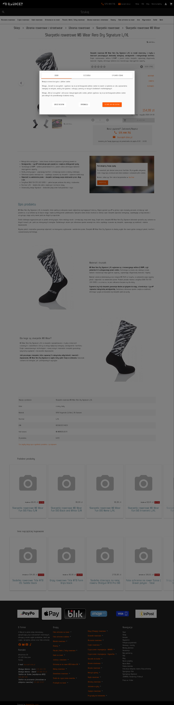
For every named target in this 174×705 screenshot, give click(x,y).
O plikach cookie (117, 75)
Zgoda (56, 75)
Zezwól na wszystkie (112, 104)
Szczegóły (87, 75)
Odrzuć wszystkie (59, 104)
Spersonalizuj (84, 104)
